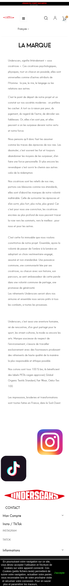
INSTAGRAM (9, 530)
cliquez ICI (44, 584)
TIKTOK (7, 539)
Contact (12, 507)
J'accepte (59, 572)
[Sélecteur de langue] (23, 28)
